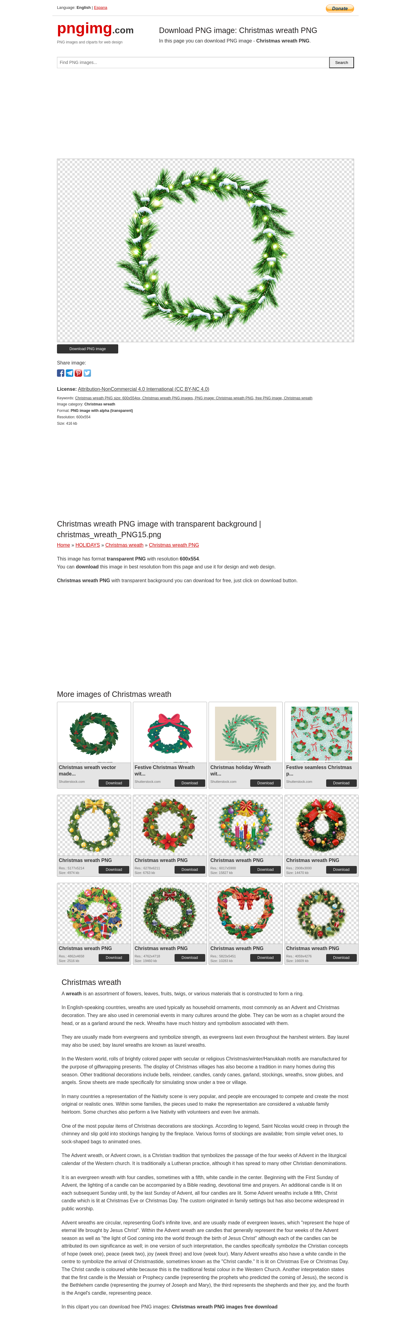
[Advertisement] (205, 116)
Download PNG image (88, 349)
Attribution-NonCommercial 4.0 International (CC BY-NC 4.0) (143, 389)
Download (114, 783)
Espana (100, 7)
